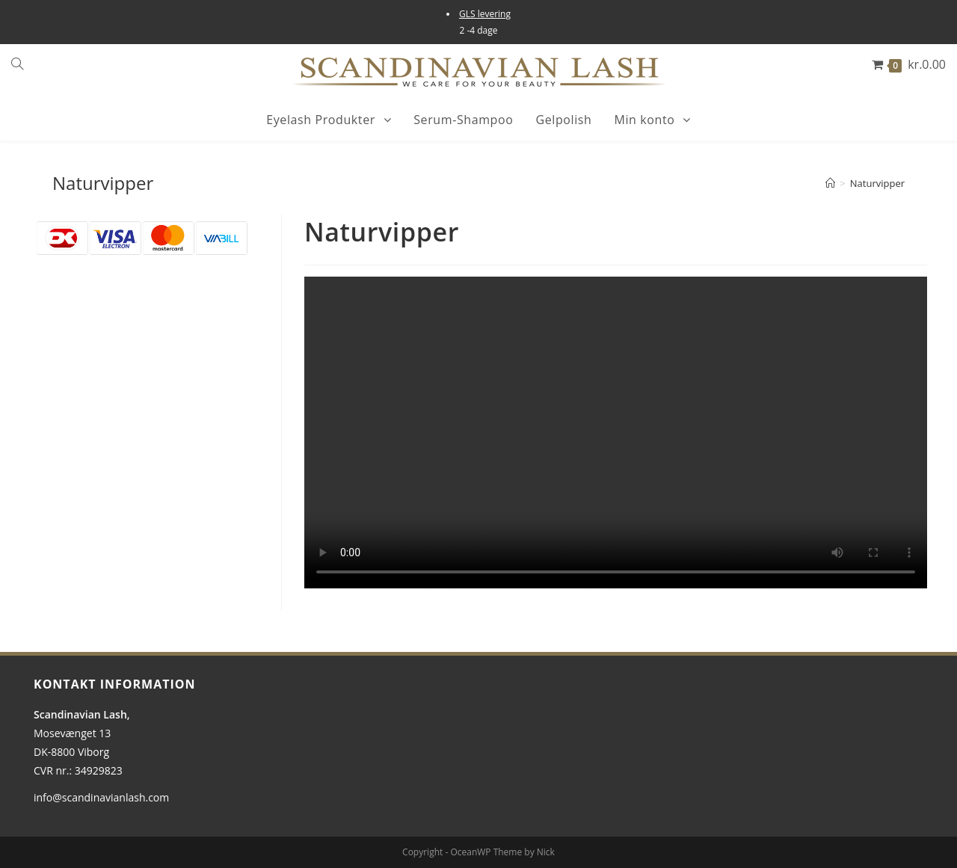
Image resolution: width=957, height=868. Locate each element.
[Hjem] (830, 183)
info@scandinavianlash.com (101, 797)
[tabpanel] (615, 432)
